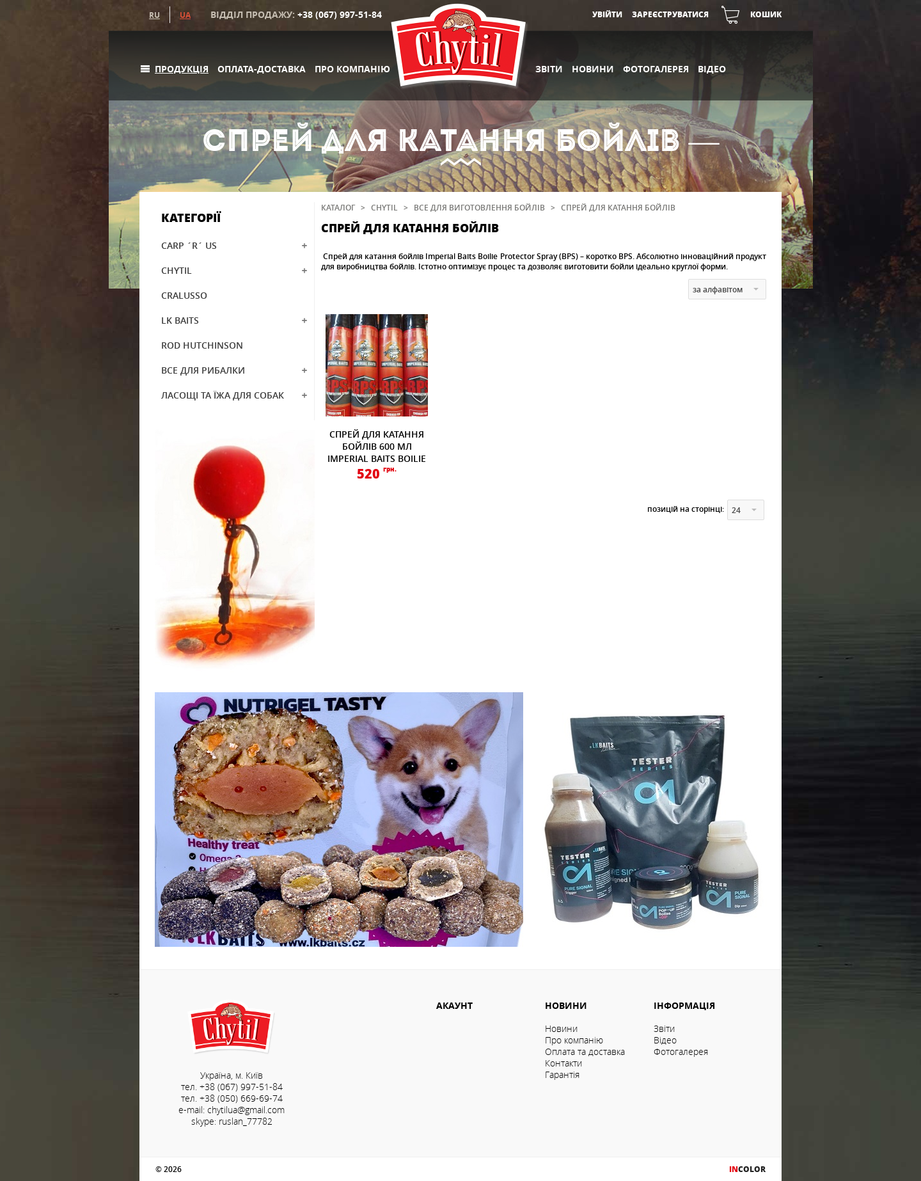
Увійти (607, 14)
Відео (712, 69)
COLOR (747, 1169)
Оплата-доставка (261, 69)
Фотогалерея (656, 69)
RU (154, 15)
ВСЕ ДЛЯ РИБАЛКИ (203, 370)
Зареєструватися (670, 14)
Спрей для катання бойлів (618, 207)
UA (185, 15)
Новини (593, 69)
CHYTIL (176, 270)
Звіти (549, 69)
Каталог (338, 207)
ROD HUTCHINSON (202, 345)
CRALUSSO (184, 295)
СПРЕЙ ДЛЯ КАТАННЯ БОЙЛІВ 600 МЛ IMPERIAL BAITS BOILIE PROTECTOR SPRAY (376, 452)
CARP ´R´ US (189, 245)
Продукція (182, 69)
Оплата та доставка (585, 1052)
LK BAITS (180, 320)
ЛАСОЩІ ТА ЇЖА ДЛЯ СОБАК (222, 395)
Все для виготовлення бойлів (479, 207)
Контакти (563, 1063)
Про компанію (352, 69)
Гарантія (562, 1075)
